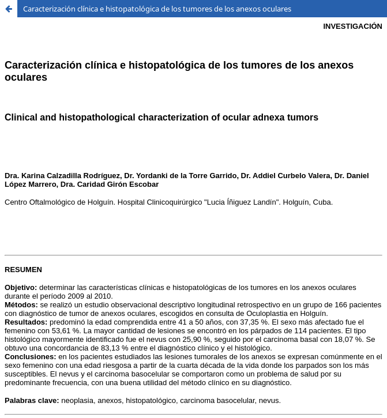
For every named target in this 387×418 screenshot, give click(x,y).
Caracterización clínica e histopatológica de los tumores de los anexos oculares (157, 8)
